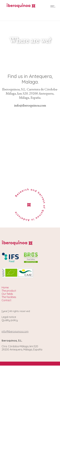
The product (9, 290)
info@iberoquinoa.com (30, 105)
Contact (6, 300)
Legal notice (9, 317)
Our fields (7, 293)
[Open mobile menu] (53, 6)
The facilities (9, 297)
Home (5, 287)
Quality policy (10, 320)
